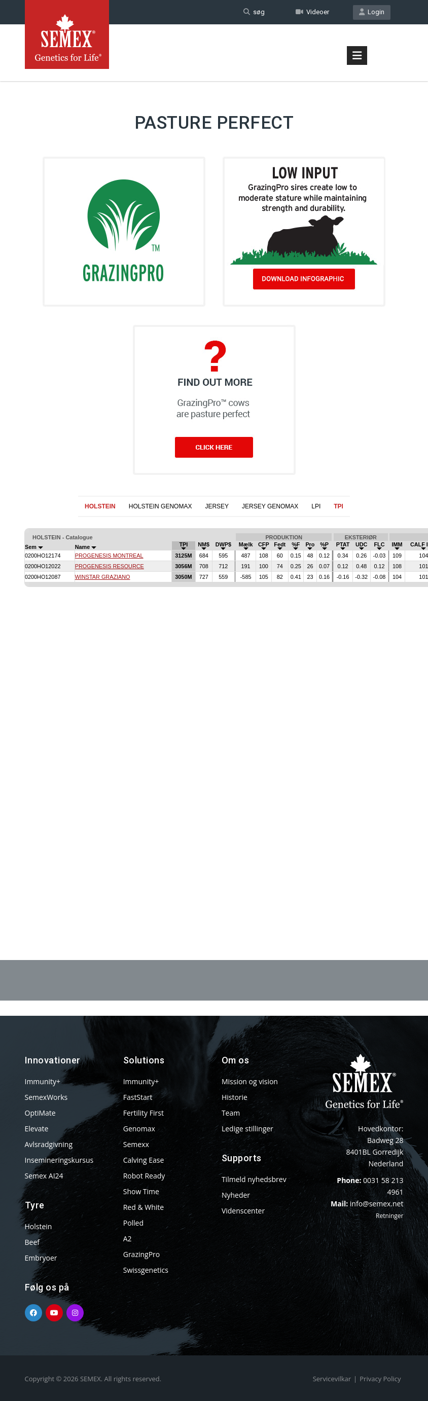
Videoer (312, 12)
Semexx (136, 1144)
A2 (127, 1238)
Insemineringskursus (59, 1160)
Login (371, 12)
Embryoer (41, 1258)
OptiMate (40, 1113)
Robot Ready (144, 1176)
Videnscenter (243, 1210)
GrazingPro (141, 1254)
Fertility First (143, 1113)
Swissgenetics (145, 1270)
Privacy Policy (380, 1378)
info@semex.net (377, 1203)
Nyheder (236, 1195)
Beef (32, 1242)
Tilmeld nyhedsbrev (254, 1179)
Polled (133, 1223)
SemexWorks (46, 1097)
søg (254, 12)
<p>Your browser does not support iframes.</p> (214, 714)
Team (231, 1113)
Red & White (143, 1207)
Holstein (38, 1226)
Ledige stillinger (247, 1128)
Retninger (389, 1215)
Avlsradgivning (49, 1144)
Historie (234, 1097)
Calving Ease (143, 1160)
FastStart (138, 1097)
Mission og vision (250, 1081)
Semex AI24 (44, 1176)
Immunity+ (43, 1081)
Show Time (141, 1191)
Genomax (139, 1128)
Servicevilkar (332, 1378)
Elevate (37, 1128)
